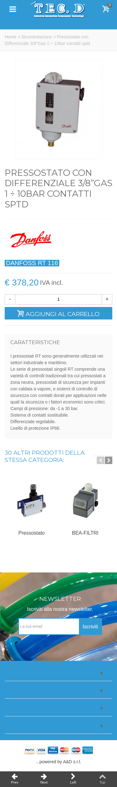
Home (10, 36)
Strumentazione (37, 36)
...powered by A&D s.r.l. (58, 761)
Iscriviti (90, 626)
